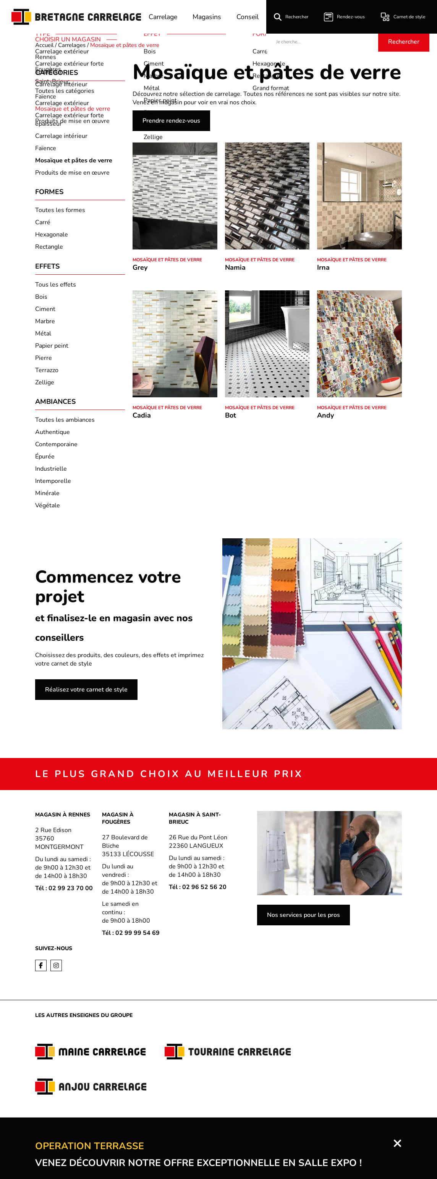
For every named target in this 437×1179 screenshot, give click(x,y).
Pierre (43, 360)
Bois (41, 299)
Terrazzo (46, 372)
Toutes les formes (60, 211)
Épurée (45, 459)
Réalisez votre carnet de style (86, 692)
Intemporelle (53, 484)
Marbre (45, 323)
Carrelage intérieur (61, 136)
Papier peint (51, 347)
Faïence (45, 148)
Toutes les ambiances (65, 423)
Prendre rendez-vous (171, 121)
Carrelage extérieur (62, 103)
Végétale (47, 508)
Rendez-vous (346, 17)
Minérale (47, 496)
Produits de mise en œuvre (72, 172)
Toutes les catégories (64, 91)
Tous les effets (55, 286)
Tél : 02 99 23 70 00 (64, 891)
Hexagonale (51, 236)
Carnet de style (404, 17)
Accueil (44, 45)
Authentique (52, 435)
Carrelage (162, 16)
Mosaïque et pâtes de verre (167, 260)
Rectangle (49, 248)
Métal (43, 335)
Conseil (249, 16)
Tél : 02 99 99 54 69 (131, 936)
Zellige (44, 384)
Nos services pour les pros (303, 918)
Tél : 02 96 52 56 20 (198, 890)
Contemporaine (56, 447)
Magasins (208, 16)
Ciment (45, 311)
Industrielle (51, 472)
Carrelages (72, 45)
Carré (42, 223)
